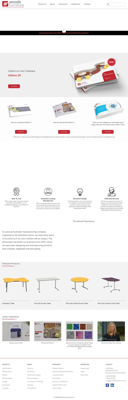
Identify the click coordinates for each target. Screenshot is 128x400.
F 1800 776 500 (110, 378)
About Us (30, 368)
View (14, 86)
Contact (87, 4)
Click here (16, 137)
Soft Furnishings (7, 378)
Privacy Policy (31, 388)
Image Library (85, 368)
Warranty (30, 385)
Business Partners (32, 378)
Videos (83, 371)
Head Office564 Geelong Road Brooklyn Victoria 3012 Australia (116, 370)
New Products (6, 368)
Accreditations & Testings (35, 381)
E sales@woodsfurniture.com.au (116, 381)
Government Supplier (34, 375)
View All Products (7, 266)
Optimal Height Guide (59, 385)
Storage (4, 381)
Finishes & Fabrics (57, 368)
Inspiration (75, 4)
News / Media (56, 388)
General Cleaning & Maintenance (62, 371)
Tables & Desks (7, 371)
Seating (4, 375)
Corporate (5, 388)
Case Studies (56, 378)
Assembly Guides (57, 375)
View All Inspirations (8, 319)
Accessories (6, 385)
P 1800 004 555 (111, 376)
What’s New (84, 375)
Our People (30, 371)
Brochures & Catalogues (60, 381)
